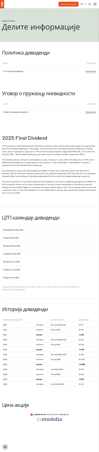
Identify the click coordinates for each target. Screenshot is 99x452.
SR (81, 4)
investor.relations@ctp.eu (13, 289)
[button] (5, 446)
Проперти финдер (68, 4)
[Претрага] (89, 4)
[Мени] (94, 4)
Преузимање (91, 71)
